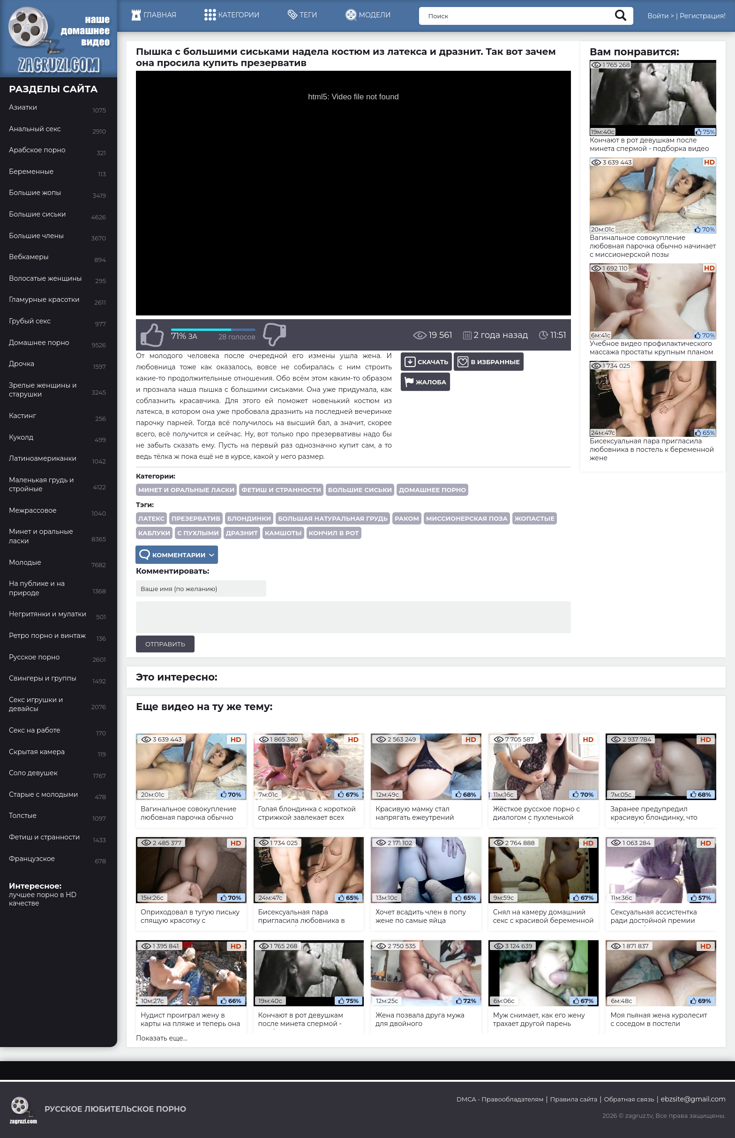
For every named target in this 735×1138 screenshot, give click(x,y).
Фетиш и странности (281, 490)
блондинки (249, 518)
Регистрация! (703, 16)
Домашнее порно (432, 490)
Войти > (660, 16)
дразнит (242, 533)
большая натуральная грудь (333, 518)
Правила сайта (574, 1099)
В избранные (489, 361)
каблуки (154, 533)
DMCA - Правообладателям (500, 1099)
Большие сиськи (360, 490)
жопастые (535, 518)
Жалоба (425, 381)
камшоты (283, 533)
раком (407, 518)
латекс (151, 518)
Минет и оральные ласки (186, 490)
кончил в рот (334, 533)
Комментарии (176, 554)
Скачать (426, 361)
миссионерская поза (467, 518)
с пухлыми (198, 533)
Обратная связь (629, 1099)
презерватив (196, 518)
